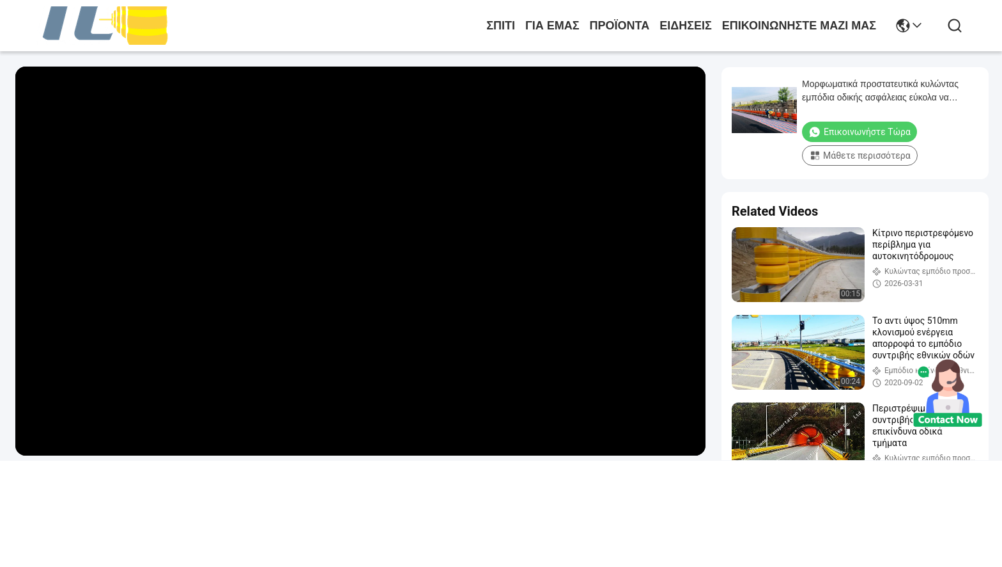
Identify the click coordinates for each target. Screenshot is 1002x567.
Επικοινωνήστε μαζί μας (799, 25)
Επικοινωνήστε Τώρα (859, 132)
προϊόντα (620, 25)
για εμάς (552, 25)
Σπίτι (500, 25)
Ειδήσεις (685, 25)
